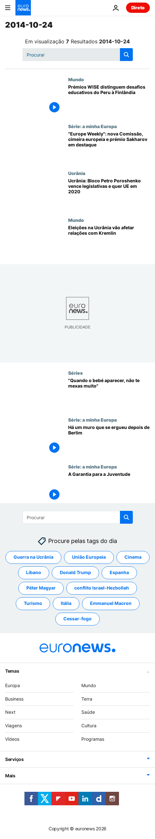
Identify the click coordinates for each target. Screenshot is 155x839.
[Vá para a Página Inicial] (23, 7)
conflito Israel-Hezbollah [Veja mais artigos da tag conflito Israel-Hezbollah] (101, 587)
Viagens (13, 725)
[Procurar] (78, 54)
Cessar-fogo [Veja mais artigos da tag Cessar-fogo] (77, 618)
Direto (138, 7)
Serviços (14, 759)
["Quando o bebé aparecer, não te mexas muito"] (109, 393)
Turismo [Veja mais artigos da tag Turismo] (33, 603)
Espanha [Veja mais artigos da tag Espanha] (119, 572)
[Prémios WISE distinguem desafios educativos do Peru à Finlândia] (109, 100)
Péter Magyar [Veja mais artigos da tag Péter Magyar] (41, 587)
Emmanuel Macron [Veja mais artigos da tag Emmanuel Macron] (111, 603)
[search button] (126, 54)
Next (10, 712)
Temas (12, 670)
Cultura (88, 725)
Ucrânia (76, 173)
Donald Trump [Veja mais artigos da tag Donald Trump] (75, 572)
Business (14, 698)
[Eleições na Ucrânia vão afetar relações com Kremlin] (109, 241)
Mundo (76, 79)
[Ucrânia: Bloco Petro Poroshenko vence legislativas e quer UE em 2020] (109, 194)
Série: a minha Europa (92, 126)
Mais (10, 775)
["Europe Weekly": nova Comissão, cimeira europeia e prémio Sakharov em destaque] (109, 147)
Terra (86, 698)
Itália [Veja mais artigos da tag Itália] (66, 603)
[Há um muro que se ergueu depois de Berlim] (109, 440)
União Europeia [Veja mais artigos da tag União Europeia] (89, 557)
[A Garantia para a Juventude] (109, 487)
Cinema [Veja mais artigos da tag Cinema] (132, 557)
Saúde (88, 712)
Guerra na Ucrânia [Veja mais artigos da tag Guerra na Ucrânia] (33, 557)
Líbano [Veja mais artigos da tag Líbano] (33, 572)
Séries (75, 372)
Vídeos (12, 739)
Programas (92, 739)
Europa (12, 685)
